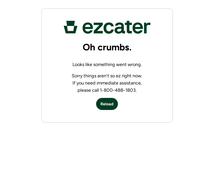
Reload (107, 103)
